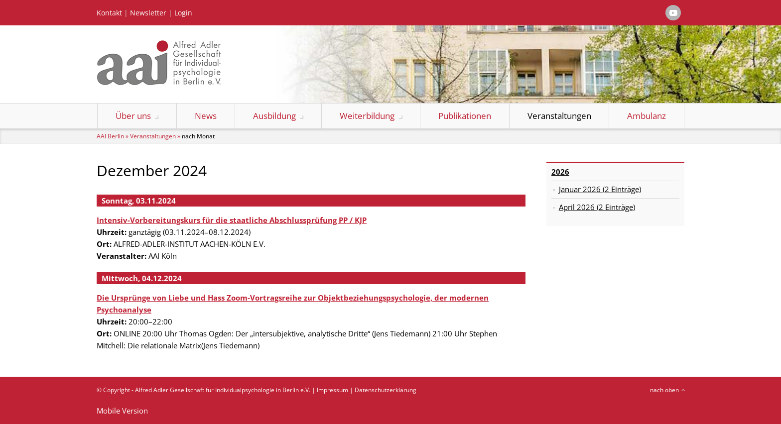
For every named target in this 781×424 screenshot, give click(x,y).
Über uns (133, 115)
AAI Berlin (110, 136)
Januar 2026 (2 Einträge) (600, 189)
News (206, 115)
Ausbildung (274, 115)
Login (183, 12)
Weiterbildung (367, 115)
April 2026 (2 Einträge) (597, 207)
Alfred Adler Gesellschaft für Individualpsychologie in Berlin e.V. (222, 390)
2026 (560, 172)
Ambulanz (646, 115)
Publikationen (464, 115)
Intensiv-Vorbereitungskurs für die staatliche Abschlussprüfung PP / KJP (232, 220)
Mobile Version (122, 411)
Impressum (332, 390)
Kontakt (109, 12)
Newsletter (148, 12)
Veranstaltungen (559, 115)
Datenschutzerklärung (385, 390)
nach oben (664, 390)
